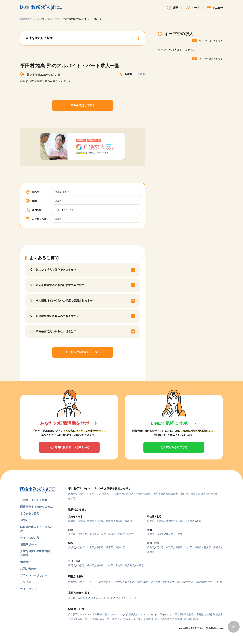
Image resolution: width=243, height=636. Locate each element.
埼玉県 (93, 534)
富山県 (179, 520)
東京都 (71, 534)
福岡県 (71, 565)
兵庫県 (109, 547)
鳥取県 (169, 547)
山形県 (119, 520)
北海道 (71, 520)
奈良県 (90, 547)
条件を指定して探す (83, 105)
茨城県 (121, 534)
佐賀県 (81, 565)
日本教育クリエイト (78, 614)
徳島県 (197, 547)
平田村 (58, 19)
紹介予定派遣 (106, 598)
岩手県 (100, 520)
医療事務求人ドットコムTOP (32, 19)
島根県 (179, 547)
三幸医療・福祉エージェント (107, 614)
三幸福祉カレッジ (99, 619)
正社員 (71, 598)
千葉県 (102, 534)
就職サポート (28, 544)
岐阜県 (169, 534)
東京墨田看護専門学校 (186, 619)
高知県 (150, 552)
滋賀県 (100, 547)
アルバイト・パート (126, 598)
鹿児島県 (129, 565)
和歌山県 (120, 547)
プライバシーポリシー (33, 575)
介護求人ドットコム (136, 614)
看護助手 (106, 493)
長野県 (160, 520)
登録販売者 (172, 493)
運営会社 (25, 562)
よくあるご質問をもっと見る (82, 352)
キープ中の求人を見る (211, 40)
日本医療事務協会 (184, 614)
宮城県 (81, 520)
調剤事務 (158, 493)
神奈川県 (82, 534)
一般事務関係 (143, 493)
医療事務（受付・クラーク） (83, 493)
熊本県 (100, 565)
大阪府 (71, 547)
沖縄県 (140, 565)
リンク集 (25, 582)
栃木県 (111, 534)
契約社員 (83, 598)
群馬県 (130, 534)
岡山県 (160, 547)
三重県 (179, 534)
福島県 (49, 19)
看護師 (194, 493)
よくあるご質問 (29, 513)
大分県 (109, 565)
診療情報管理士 (209, 493)
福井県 (197, 520)
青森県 (90, 520)
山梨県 (150, 520)
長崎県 (90, 565)
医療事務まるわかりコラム (36, 506)
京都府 (81, 547)
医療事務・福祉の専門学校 (157, 619)
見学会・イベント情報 (33, 500)
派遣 (93, 598)
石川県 (188, 520)
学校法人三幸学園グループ (126, 619)
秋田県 (109, 520)
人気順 (141, 74)
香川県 (207, 547)
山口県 (188, 547)
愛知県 (150, 534)
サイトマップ (28, 588)
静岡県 (160, 534)
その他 (71, 498)
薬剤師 (184, 493)
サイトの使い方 (29, 537)
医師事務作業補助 (123, 493)
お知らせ (25, 520)
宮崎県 (119, 565)
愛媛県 (216, 547)
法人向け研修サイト (161, 614)
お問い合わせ (28, 568)
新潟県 (169, 520)
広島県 (150, 547)
